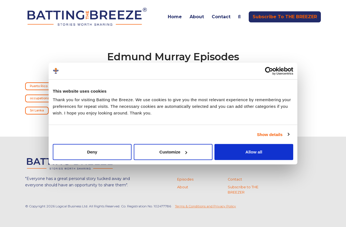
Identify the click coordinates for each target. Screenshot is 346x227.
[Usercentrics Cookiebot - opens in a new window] (269, 71)
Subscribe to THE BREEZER (285, 16)
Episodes (185, 179)
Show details (270, 134)
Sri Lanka (37, 110)
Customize (173, 152)
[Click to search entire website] (239, 16)
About (197, 16)
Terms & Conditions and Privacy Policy (205, 206)
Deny (92, 152)
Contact (221, 16)
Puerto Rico (39, 86)
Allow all (253, 152)
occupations (39, 98)
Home (175, 16)
